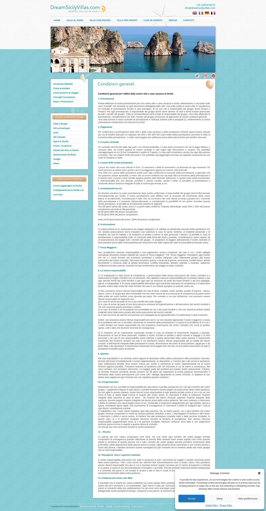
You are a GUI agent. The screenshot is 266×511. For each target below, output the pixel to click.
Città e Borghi (60, 123)
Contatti (188, 20)
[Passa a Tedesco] (207, 13)
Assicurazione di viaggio (66, 92)
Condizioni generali (88, 506)
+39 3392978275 (205, 4)
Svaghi (56, 159)
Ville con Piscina (100, 20)
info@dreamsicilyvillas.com (200, 7)
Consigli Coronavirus (64, 97)
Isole (55, 132)
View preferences (248, 498)
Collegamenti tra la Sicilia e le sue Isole (68, 192)
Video (56, 163)
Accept (192, 498)
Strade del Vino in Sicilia (65, 150)
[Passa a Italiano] (201, 13)
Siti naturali (59, 137)
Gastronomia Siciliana (64, 154)
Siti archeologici (61, 128)
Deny (220, 498)
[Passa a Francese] (213, 13)
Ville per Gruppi (127, 20)
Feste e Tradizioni (62, 146)
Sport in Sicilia (60, 141)
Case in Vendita (152, 20)
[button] (259, 473)
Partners (100, 506)
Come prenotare (61, 88)
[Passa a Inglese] (195, 13)
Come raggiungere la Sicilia (67, 185)
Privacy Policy (226, 505)
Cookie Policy (211, 505)
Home (57, 20)
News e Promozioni (63, 101)
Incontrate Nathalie (63, 84)
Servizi (173, 20)
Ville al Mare (74, 20)
